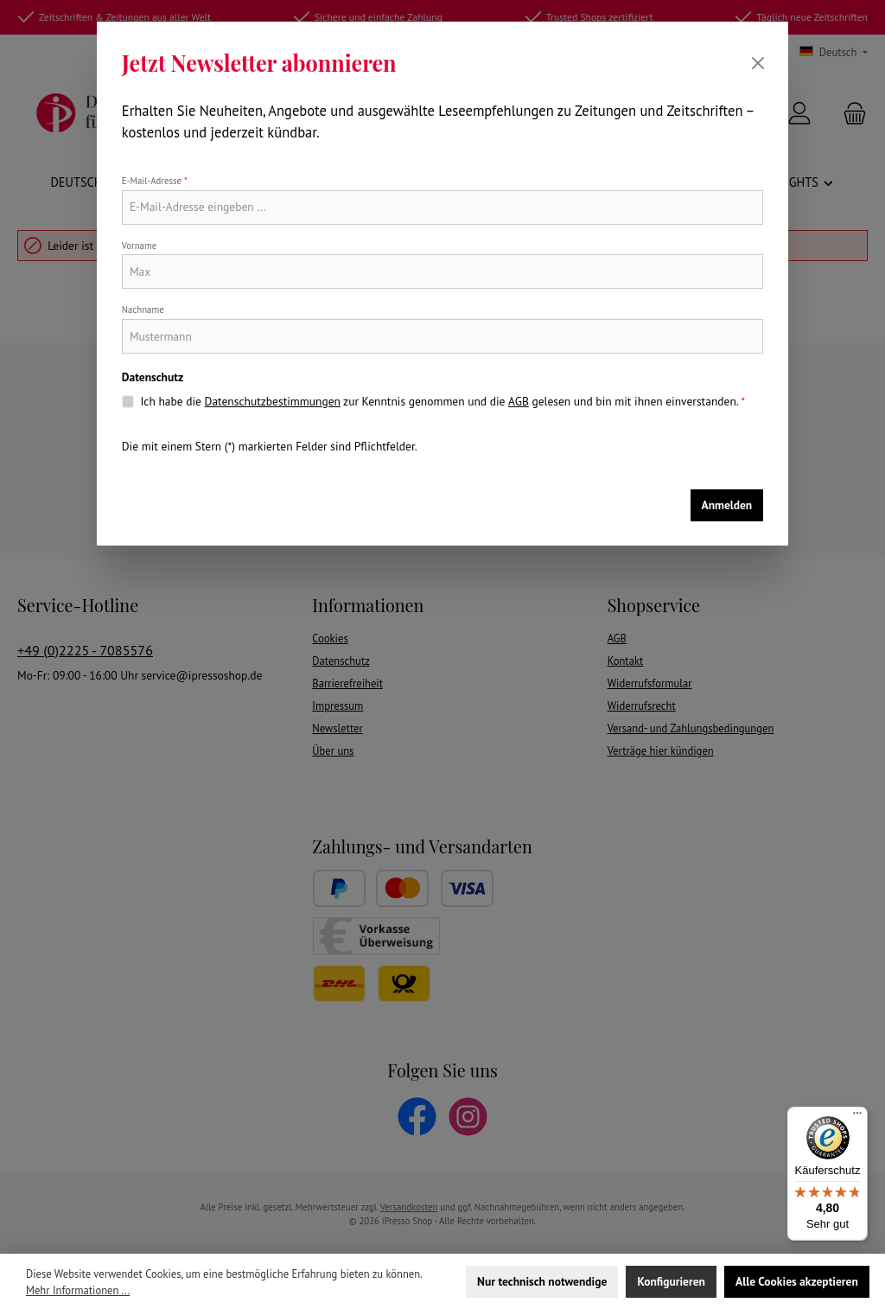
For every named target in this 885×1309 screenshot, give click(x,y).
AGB (518, 401)
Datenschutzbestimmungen (273, 401)
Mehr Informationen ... (78, 1290)
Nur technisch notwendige (542, 1281)
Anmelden (727, 505)
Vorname (139, 245)
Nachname (143, 309)
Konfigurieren (670, 1281)
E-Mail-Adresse (155, 181)
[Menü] (857, 1117)
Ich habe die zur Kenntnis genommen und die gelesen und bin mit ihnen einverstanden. (442, 401)
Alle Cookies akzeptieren (796, 1281)
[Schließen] (758, 63)
